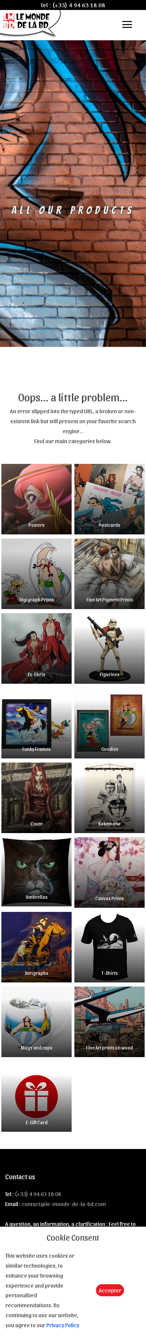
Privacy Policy (62, 1324)
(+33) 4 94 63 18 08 (78, 4)
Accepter (110, 1290)
